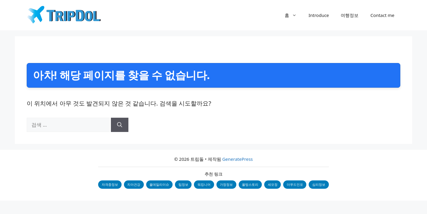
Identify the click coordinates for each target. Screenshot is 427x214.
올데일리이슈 (159, 184)
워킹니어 (204, 184)
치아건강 (133, 184)
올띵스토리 (251, 184)
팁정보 (183, 184)
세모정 (273, 184)
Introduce (318, 15)
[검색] (119, 125)
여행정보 (350, 15)
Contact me (382, 15)
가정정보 (226, 184)
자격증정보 (109, 184)
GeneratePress (237, 159)
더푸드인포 (296, 184)
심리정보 (319, 184)
